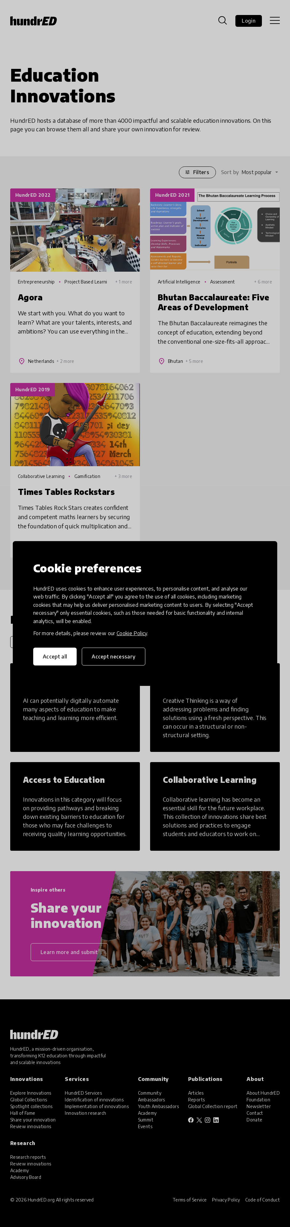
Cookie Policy (132, 633)
